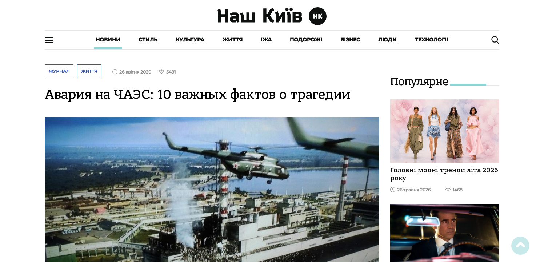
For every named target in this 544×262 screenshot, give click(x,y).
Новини (108, 39)
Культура (190, 39)
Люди (387, 39)
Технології (431, 39)
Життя (233, 39)
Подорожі (306, 39)
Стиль (148, 39)
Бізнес (350, 39)
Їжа (266, 39)
